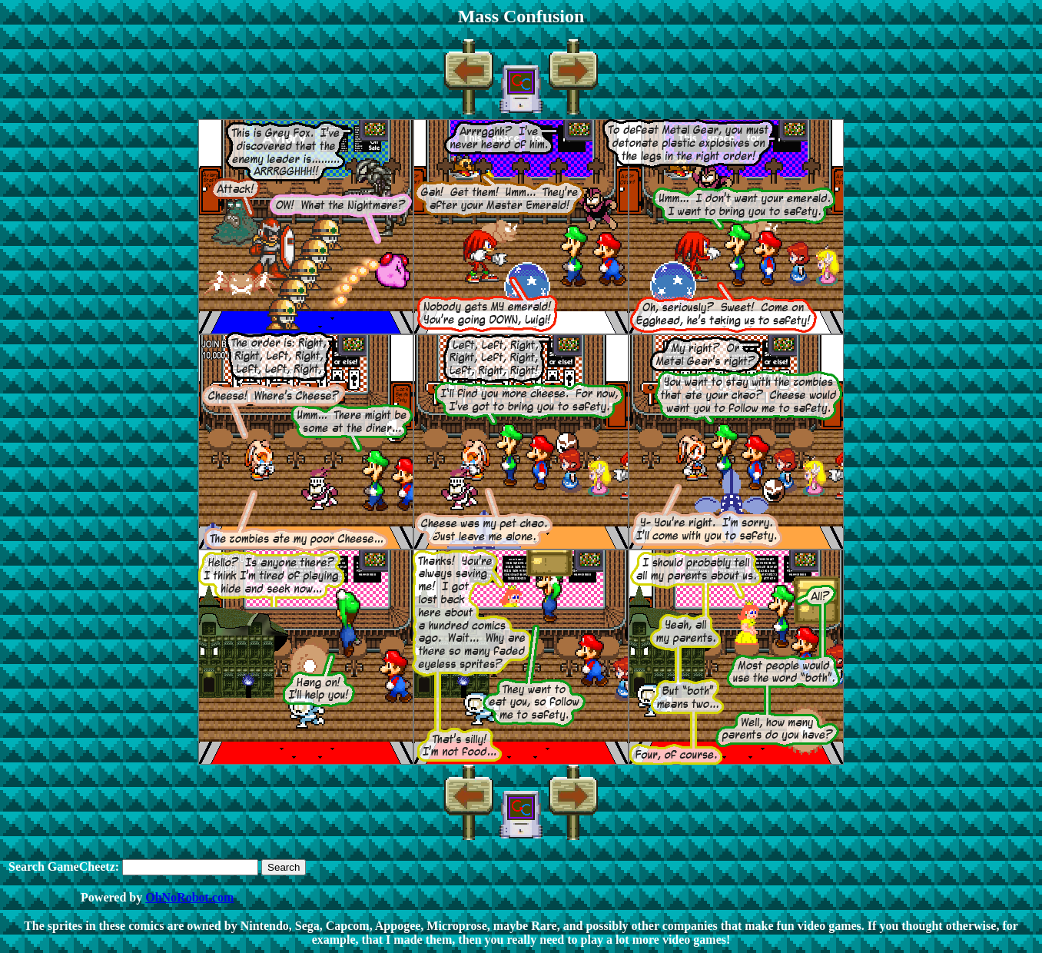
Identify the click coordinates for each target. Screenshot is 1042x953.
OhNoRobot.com (189, 897)
